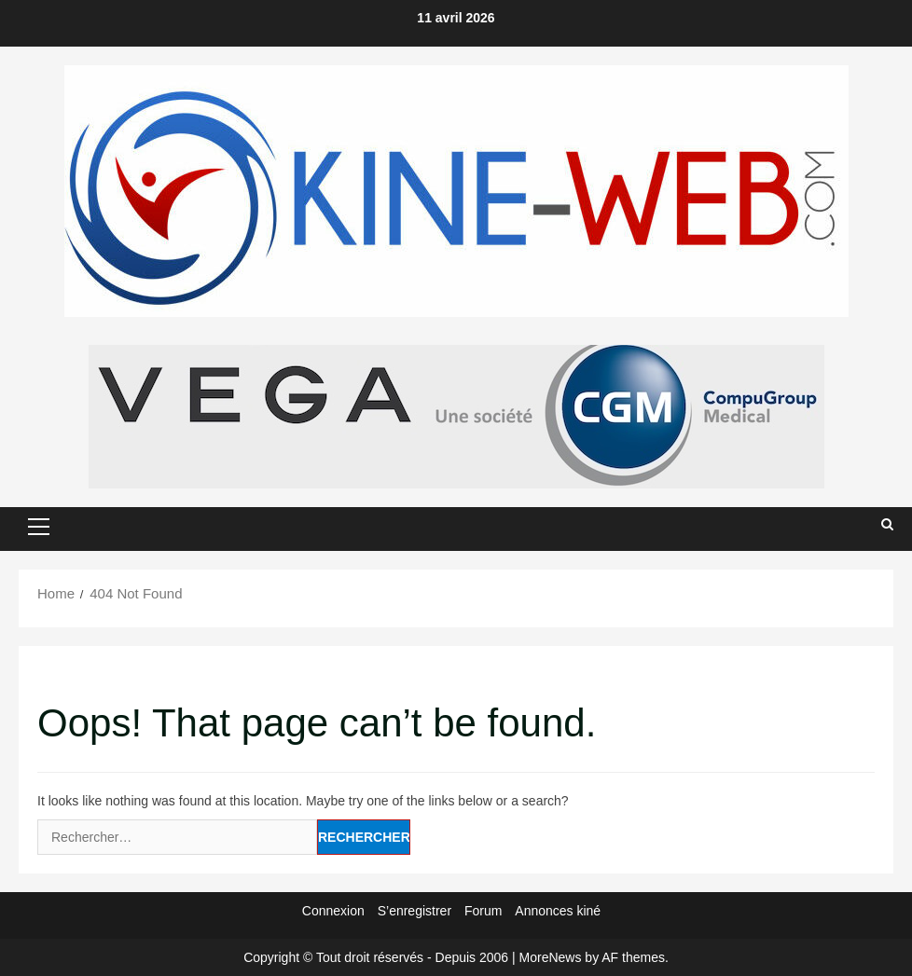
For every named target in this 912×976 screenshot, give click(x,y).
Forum (483, 910)
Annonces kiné (558, 910)
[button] (39, 526)
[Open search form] (887, 525)
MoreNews (550, 957)
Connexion (333, 910)
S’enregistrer (414, 910)
